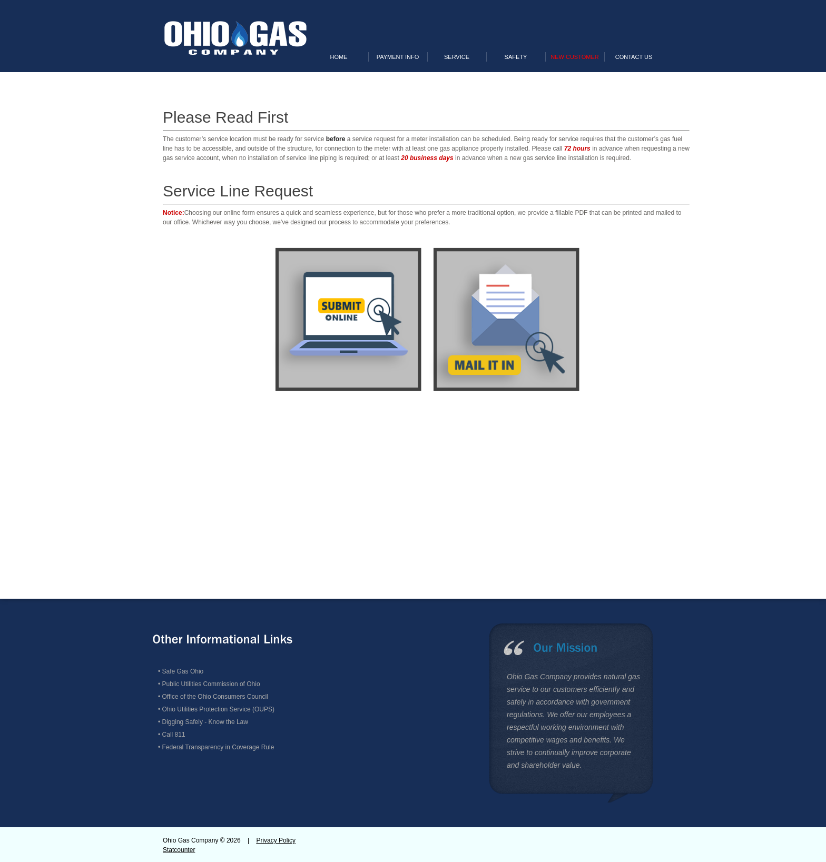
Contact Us (634, 57)
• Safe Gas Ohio (180, 671)
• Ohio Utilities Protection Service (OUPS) (216, 709)
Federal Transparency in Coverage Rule (218, 747)
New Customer (574, 57)
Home (339, 57)
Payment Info (398, 57)
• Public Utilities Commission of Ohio (209, 684)
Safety (516, 57)
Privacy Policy (276, 840)
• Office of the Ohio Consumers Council (213, 696)
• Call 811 (171, 734)
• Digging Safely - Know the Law (203, 722)
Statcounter (179, 850)
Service (456, 57)
